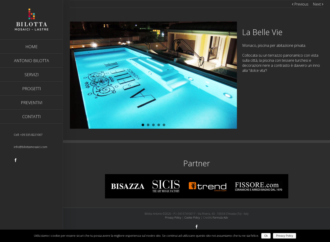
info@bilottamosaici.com (30, 147)
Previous (301, 4)
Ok (266, 235)
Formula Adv (220, 218)
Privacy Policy (173, 218)
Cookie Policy (192, 218)
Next (317, 4)
